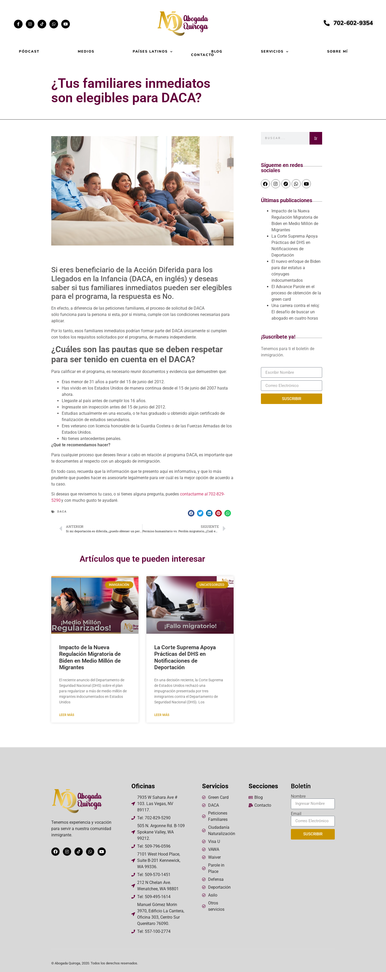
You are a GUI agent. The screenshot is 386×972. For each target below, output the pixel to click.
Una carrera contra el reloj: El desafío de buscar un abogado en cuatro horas (295, 312)
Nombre (298, 796)
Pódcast (29, 51)
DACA (62, 511)
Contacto (202, 55)
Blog (217, 51)
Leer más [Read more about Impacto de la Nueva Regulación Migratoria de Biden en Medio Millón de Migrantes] (66, 715)
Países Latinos (153, 51)
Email (296, 814)
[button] (191, 513)
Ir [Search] (315, 138)
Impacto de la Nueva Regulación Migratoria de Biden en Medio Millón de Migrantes (90, 657)
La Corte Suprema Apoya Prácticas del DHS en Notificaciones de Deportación (185, 657)
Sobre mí (337, 51)
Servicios (275, 51)
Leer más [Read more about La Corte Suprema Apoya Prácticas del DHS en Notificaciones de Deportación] (161, 715)
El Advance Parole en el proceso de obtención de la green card (296, 293)
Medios (86, 51)
